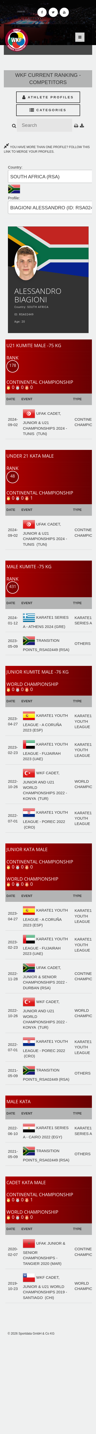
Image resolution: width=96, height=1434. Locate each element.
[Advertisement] (48, 1385)
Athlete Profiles (48, 97)
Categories (48, 110)
